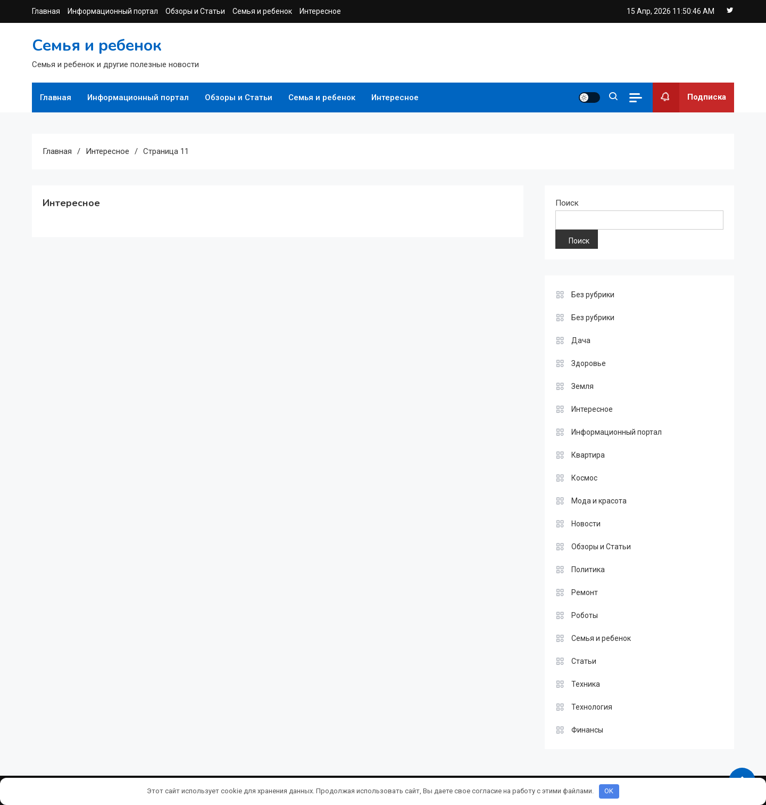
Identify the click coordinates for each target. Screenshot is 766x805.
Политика (588, 569)
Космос (584, 478)
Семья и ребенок (262, 11)
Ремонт (584, 592)
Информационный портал (113, 11)
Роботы (584, 615)
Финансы (587, 730)
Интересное (320, 11)
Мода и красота (599, 501)
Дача (580, 340)
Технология (591, 707)
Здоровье (588, 363)
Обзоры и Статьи (195, 11)
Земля (582, 386)
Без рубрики (592, 294)
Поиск (567, 203)
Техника (585, 684)
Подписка (689, 97)
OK (608, 791)
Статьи (583, 661)
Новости (586, 523)
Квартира (588, 455)
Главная (46, 11)
